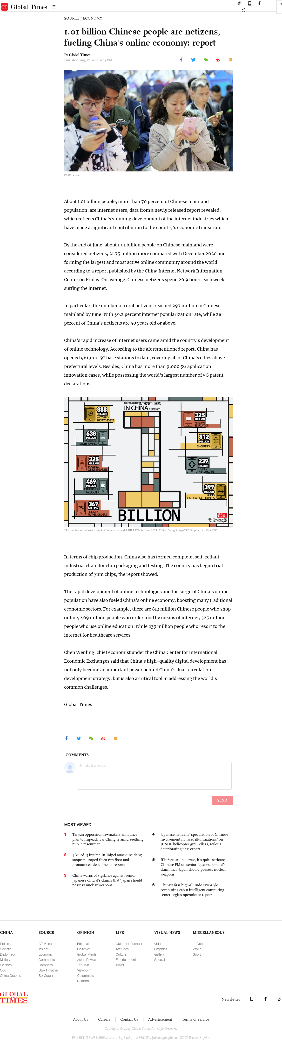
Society (5, 949)
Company (46, 965)
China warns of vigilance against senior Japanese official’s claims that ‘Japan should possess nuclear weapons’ (107, 880)
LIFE (120, 932)
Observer (83, 949)
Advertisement (160, 1019)
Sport (197, 954)
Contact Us (129, 1019)
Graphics (160, 949)
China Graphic (10, 975)
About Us (80, 1019)
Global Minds (87, 954)
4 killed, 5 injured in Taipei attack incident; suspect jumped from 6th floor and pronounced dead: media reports (107, 860)
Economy (45, 954)
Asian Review (86, 960)
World (197, 949)
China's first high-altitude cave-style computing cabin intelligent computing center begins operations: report (192, 890)
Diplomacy (7, 954)
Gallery (159, 954)
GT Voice (45, 944)
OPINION (85, 932)
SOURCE (71, 18)
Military (5, 960)
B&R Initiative (48, 970)
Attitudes (122, 949)
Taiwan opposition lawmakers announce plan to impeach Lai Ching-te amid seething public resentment (107, 839)
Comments (47, 960)
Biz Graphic (47, 975)
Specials (160, 960)
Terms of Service (195, 1019)
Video (158, 944)
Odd (3, 970)
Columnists (85, 975)
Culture (121, 954)
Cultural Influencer (129, 944)
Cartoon (83, 981)
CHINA (6, 932)
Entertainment (126, 960)
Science (6, 965)
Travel (120, 965)
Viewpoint (84, 970)
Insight (43, 949)
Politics (5, 944)
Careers (104, 1019)
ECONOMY (92, 18)
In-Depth (199, 944)
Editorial (83, 944)
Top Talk (83, 965)
